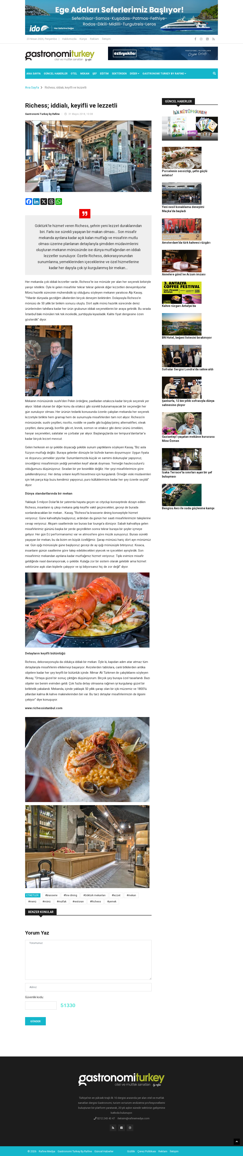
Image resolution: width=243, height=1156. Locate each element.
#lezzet (116, 895)
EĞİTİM (104, 73)
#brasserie (51, 895)
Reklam (94, 38)
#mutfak (61, 901)
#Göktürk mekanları (94, 895)
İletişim (106, 38)
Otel (74, 73)
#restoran (78, 901)
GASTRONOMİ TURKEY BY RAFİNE (164, 73)
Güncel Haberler (56, 73)
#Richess (95, 901)
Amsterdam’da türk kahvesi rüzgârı (186, 216)
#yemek (111, 901)
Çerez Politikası (146, 1150)
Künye (83, 38)
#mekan (131, 895)
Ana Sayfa (33, 73)
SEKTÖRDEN (119, 73)
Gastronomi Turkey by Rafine (42, 114)
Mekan (84, 73)
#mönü (47, 901)
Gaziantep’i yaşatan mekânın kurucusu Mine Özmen (207, 356)
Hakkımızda (69, 38)
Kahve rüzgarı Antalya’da (206, 253)
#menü (32, 901)
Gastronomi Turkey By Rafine (75, 1150)
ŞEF (94, 73)
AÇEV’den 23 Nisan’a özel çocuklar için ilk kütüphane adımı (188, 128)
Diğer (134, 73)
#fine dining (70, 895)
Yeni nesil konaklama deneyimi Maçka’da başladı (207, 180)
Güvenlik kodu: (34, 997)
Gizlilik (131, 1150)
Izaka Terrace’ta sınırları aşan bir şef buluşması (208, 381)
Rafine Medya (47, 1150)
